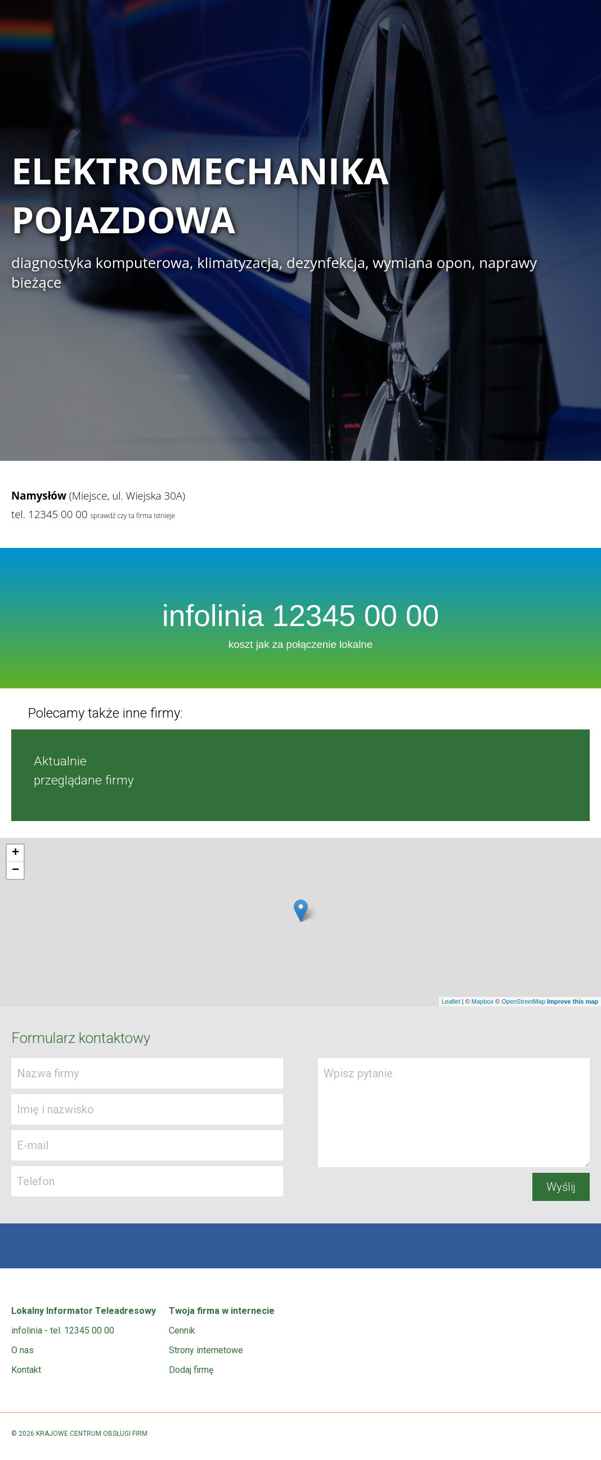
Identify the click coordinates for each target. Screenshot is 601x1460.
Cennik (182, 1330)
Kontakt (26, 1369)
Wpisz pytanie (454, 1112)
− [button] (15, 870)
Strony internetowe (206, 1350)
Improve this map (572, 1001)
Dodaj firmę (191, 1369)
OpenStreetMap (523, 1001)
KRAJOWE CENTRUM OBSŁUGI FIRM (91, 1434)
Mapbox (483, 1001)
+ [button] (15, 853)
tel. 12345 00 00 (49, 514)
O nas (22, 1350)
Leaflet (451, 1001)
